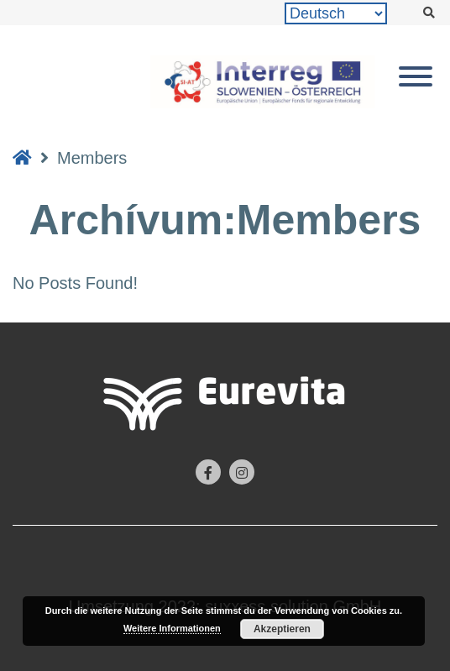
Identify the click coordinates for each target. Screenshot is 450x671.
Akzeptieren (282, 629)
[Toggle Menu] (415, 76)
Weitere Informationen (172, 628)
